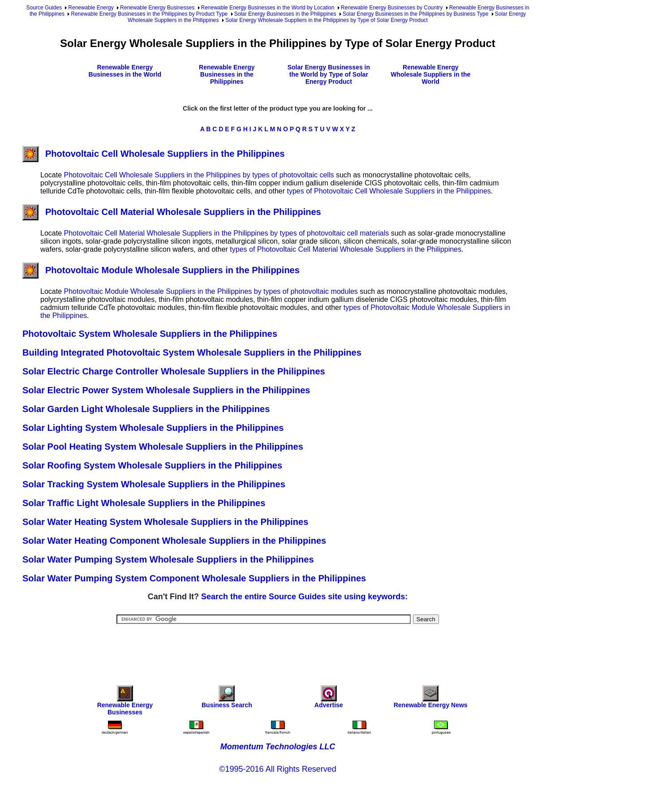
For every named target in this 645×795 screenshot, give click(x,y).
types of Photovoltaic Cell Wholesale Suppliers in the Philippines (389, 191)
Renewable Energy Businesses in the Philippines (227, 74)
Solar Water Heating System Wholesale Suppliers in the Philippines (165, 522)
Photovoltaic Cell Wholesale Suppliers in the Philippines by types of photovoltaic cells (199, 175)
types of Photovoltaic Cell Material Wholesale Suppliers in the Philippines (345, 249)
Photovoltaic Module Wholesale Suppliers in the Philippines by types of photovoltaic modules (210, 291)
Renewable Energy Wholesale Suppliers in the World (430, 74)
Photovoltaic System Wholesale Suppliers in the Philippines (149, 334)
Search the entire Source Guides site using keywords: (304, 596)
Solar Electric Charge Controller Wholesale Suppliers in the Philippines (173, 371)
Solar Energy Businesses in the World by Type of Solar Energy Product (329, 74)
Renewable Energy (90, 7)
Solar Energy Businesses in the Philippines (285, 14)
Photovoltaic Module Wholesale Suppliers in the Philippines (161, 270)
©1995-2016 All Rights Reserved (277, 769)
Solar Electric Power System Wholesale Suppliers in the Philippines (166, 390)
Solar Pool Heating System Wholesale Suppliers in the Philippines (162, 446)
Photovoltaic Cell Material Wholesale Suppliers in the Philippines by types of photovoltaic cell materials (226, 233)
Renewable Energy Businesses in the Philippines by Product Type (149, 14)
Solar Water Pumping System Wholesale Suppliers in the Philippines (168, 559)
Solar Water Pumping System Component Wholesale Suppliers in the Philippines (194, 578)
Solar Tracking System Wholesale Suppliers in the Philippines (153, 484)
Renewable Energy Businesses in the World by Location (268, 7)
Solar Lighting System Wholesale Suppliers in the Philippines (153, 428)
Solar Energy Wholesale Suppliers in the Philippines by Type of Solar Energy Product (326, 20)
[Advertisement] (278, 648)
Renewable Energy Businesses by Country (392, 7)
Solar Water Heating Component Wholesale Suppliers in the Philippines (174, 541)
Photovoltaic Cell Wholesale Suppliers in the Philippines (153, 154)
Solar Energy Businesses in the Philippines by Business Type (415, 14)
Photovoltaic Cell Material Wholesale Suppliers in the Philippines (171, 212)
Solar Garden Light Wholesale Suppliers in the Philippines (146, 409)
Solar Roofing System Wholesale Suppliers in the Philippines (152, 465)
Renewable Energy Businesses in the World (125, 71)
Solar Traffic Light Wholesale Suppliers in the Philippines (143, 503)
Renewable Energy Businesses (157, 7)
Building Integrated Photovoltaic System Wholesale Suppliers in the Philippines (191, 352)
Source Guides (44, 7)
